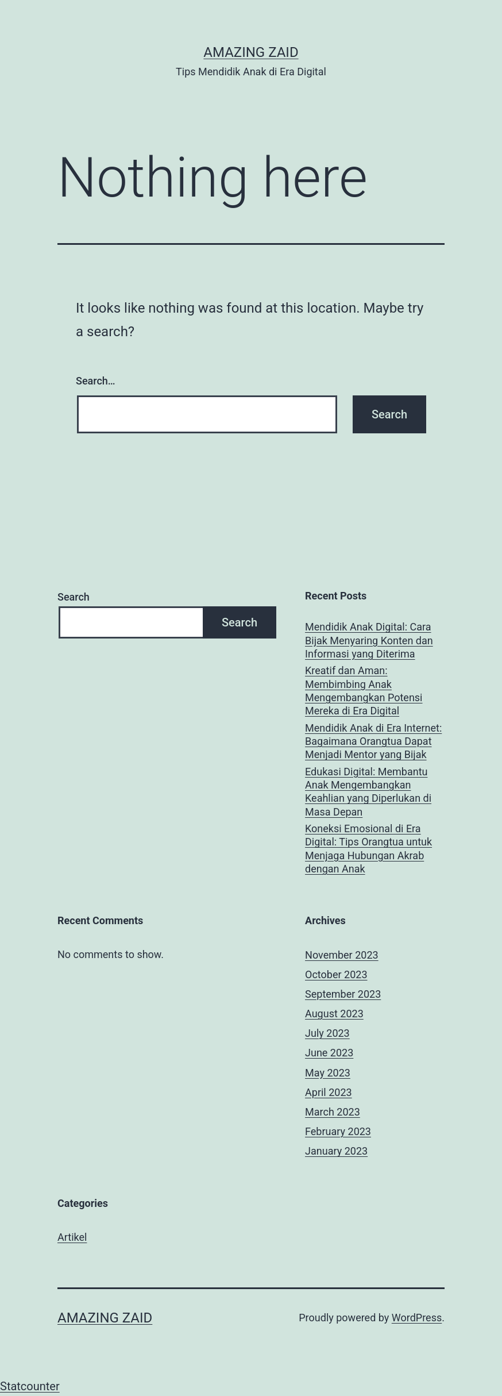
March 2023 (332, 1112)
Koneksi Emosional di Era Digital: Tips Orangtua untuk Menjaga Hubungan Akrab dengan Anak (368, 848)
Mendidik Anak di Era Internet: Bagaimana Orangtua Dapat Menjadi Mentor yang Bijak (373, 741)
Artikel (72, 1237)
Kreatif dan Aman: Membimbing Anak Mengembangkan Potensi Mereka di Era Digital (363, 690)
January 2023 (336, 1151)
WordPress (417, 1318)
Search (73, 597)
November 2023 (342, 955)
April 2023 (328, 1092)
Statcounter (30, 1386)
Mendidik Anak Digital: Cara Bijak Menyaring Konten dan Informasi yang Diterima (369, 640)
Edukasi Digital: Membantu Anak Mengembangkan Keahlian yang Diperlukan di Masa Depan (368, 792)
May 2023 (327, 1073)
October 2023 (336, 974)
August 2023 (334, 1013)
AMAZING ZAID (250, 52)
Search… (95, 381)
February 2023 (338, 1131)
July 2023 (327, 1033)
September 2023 (343, 994)
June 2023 (329, 1053)
